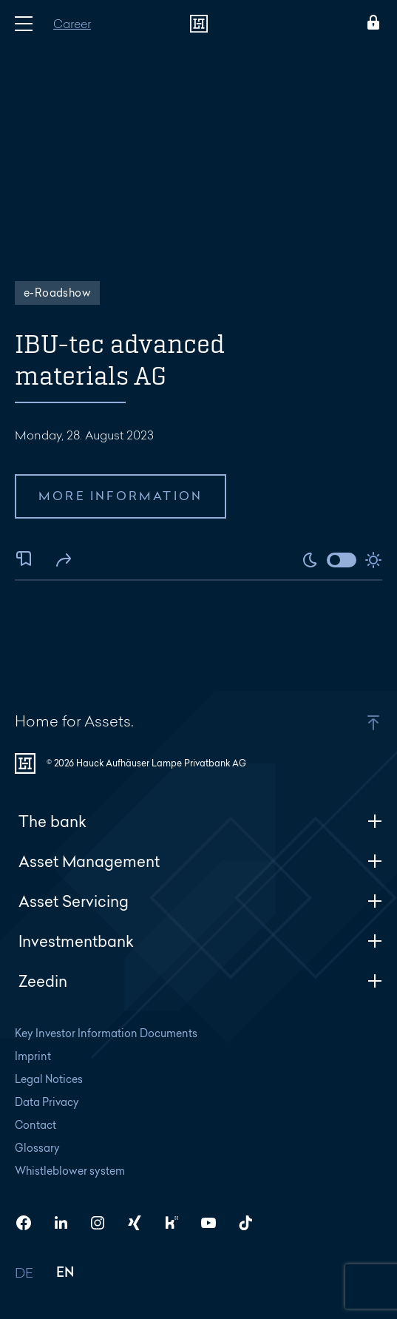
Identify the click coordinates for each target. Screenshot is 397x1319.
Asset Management (200, 861)
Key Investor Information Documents (106, 1033)
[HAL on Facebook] (29, 1223)
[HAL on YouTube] (214, 1223)
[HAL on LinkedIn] (66, 1223)
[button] (339, 723)
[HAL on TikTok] (251, 1223)
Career (72, 23)
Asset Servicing (200, 901)
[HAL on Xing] (140, 1223)
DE (24, 1273)
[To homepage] (199, 23)
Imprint (33, 1056)
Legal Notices (49, 1079)
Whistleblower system (70, 1171)
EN (65, 1273)
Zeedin (200, 981)
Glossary (37, 1148)
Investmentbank (200, 941)
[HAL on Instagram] (103, 1223)
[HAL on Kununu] (177, 1223)
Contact (35, 1125)
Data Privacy (47, 1102)
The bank (200, 821)
